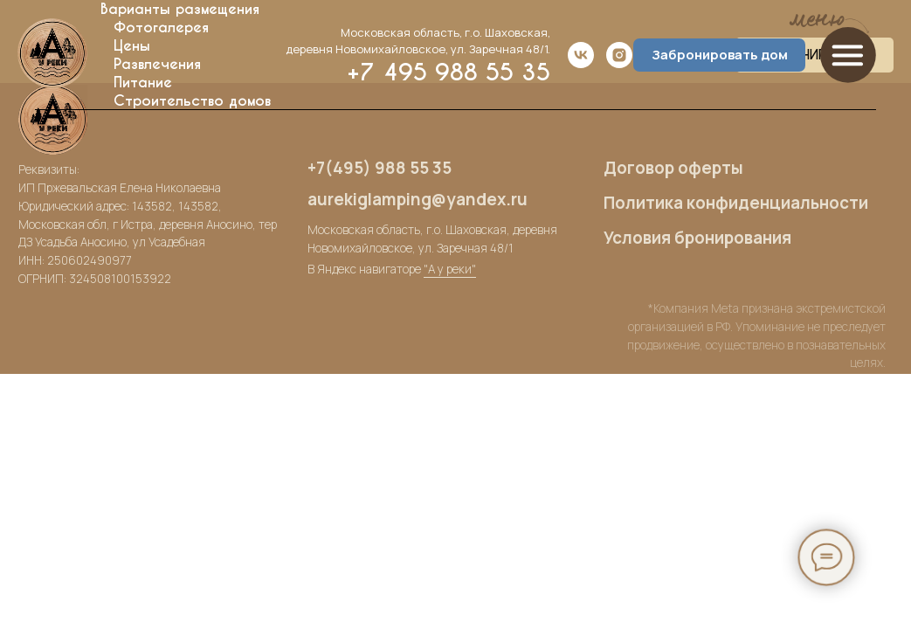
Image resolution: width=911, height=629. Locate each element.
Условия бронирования (697, 237)
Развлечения (157, 64)
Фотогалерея (161, 27)
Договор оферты (673, 167)
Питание (143, 82)
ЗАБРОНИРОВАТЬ (814, 55)
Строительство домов (192, 101)
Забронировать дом (720, 54)
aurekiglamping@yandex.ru (417, 199)
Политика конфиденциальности (736, 202)
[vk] (581, 55)
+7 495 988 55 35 (448, 72)
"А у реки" (450, 269)
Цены (132, 46)
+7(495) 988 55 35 (379, 167)
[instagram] (619, 55)
